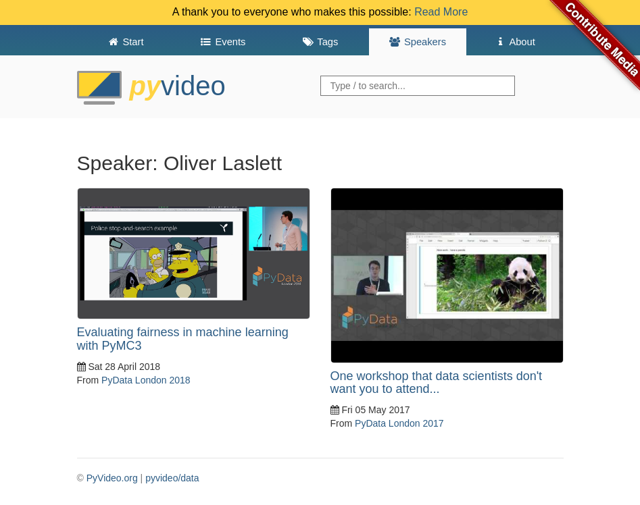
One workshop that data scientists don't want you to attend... (436, 382)
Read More (441, 12)
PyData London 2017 (399, 423)
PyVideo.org (112, 478)
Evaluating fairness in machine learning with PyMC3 (183, 338)
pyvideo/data (172, 478)
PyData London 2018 (146, 380)
